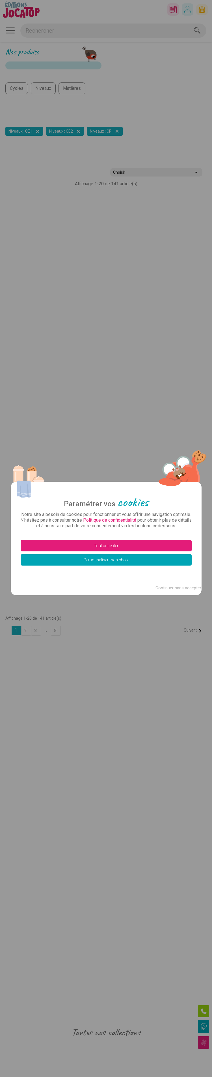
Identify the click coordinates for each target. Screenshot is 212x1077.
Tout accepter (106, 545)
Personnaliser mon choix (106, 560)
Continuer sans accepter (176, 587)
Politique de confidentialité (109, 520)
